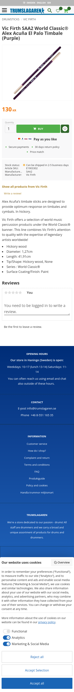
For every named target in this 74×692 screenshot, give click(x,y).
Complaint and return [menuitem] (37, 458)
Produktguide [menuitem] (37, 478)
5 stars (20, 292)
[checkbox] (14, 631)
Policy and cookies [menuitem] (37, 485)
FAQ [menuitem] (37, 471)
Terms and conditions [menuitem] (37, 464)
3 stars (13, 292)
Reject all (36, 657)
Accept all (37, 683)
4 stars (16, 292)
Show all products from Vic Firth (24, 186)
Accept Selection (37, 670)
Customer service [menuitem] (37, 444)
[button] (5, 10)
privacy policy (46, 622)
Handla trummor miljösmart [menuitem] (36, 492)
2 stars (9, 292)
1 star (6, 292)
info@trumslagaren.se (41, 408)
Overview (62, 562)
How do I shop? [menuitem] (37, 450)
